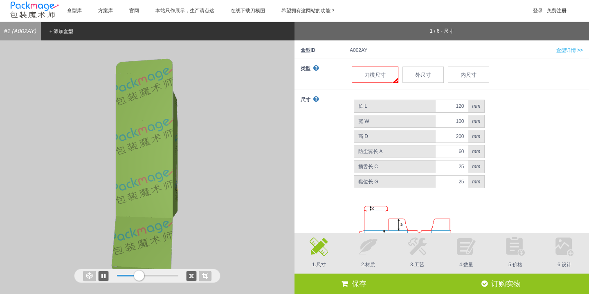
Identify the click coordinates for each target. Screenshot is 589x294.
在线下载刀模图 (248, 10)
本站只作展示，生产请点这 (184, 10)
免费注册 (557, 10)
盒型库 (74, 10)
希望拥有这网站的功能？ (308, 10)
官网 (134, 10)
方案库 (105, 10)
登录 (538, 10)
